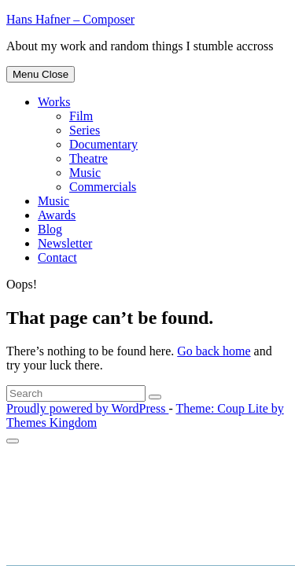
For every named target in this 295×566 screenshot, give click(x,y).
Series (84, 130)
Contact (57, 257)
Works (54, 101)
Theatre (88, 158)
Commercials (102, 186)
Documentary (103, 144)
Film (81, 116)
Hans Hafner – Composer (70, 19)
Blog (50, 229)
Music (85, 172)
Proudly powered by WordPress (87, 408)
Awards (57, 215)
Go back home (213, 351)
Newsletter (65, 243)
